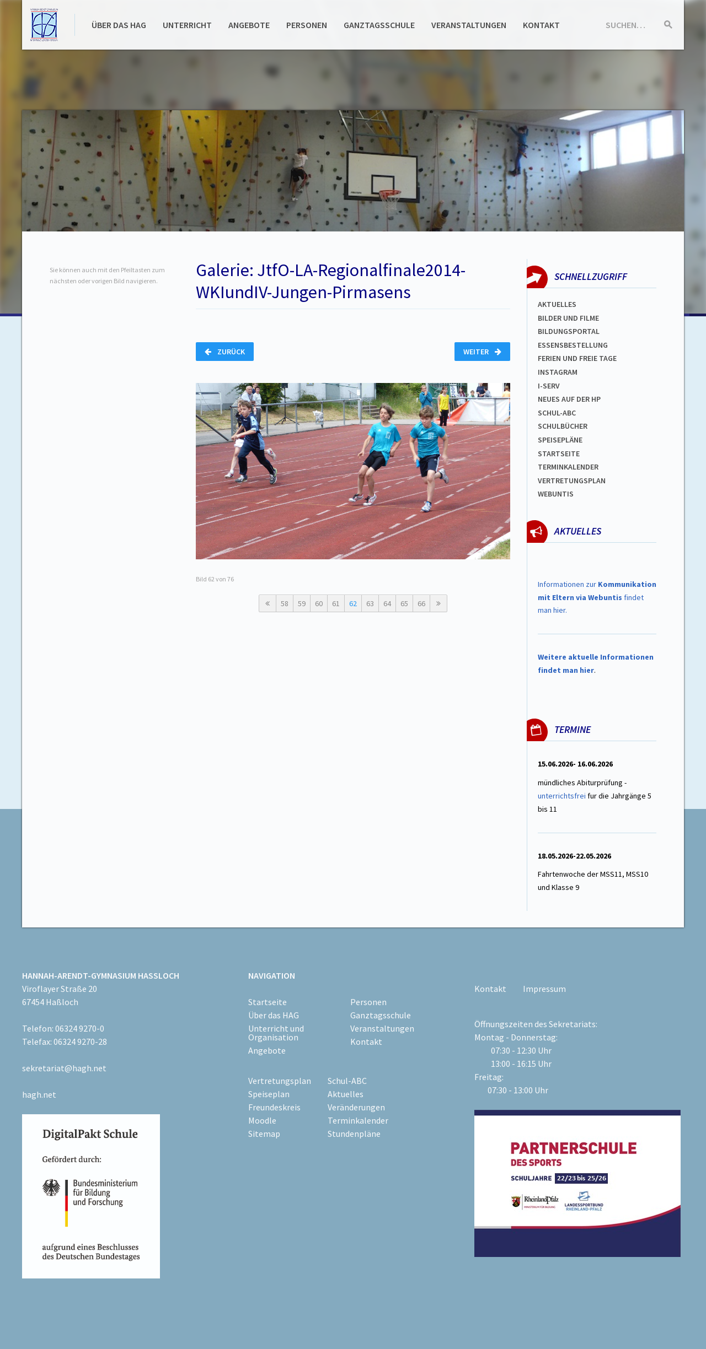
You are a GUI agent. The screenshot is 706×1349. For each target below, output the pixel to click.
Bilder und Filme (568, 318)
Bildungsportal (569, 331)
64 (387, 603)
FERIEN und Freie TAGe (577, 358)
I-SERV (549, 386)
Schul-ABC (347, 1080)
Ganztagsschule (379, 24)
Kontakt (541, 24)
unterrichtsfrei (562, 796)
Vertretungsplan (572, 480)
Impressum (544, 988)
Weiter (482, 352)
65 (404, 603)
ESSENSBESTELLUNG (573, 345)
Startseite (559, 453)
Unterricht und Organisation (276, 1033)
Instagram (557, 372)
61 (336, 603)
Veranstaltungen (468, 24)
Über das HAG (119, 24)
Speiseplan (269, 1093)
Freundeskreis (274, 1107)
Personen (306, 24)
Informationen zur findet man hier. (597, 597)
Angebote (249, 24)
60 (319, 603)
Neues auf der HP (569, 399)
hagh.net (39, 1094)
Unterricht (187, 24)
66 (421, 603)
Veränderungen (356, 1107)
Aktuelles (557, 304)
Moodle (262, 1120)
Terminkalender (568, 467)
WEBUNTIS (556, 494)
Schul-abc (557, 413)
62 (353, 603)
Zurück (225, 352)
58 (284, 603)
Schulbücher (562, 426)
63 (370, 603)
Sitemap (264, 1133)
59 (302, 603)
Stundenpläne (354, 1133)
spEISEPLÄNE (560, 440)
